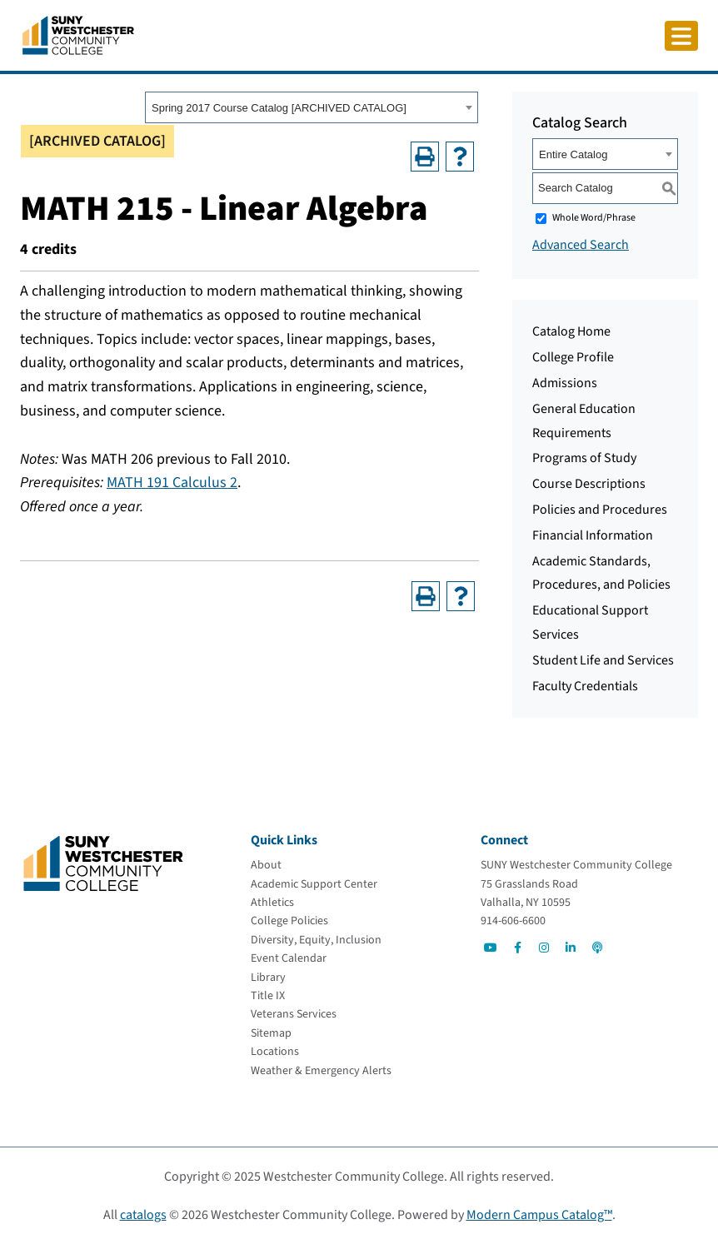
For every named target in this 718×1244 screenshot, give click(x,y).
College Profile (573, 357)
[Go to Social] (491, 947)
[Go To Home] (78, 34)
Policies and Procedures (599, 509)
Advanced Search (580, 245)
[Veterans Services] (294, 1014)
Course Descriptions (589, 484)
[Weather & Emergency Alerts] (321, 1070)
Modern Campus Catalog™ (539, 1215)
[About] (266, 865)
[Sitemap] (271, 1033)
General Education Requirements (584, 421)
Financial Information (592, 535)
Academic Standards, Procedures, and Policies (601, 573)
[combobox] (311, 107)
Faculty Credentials (585, 686)
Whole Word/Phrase (594, 218)
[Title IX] (268, 996)
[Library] (268, 977)
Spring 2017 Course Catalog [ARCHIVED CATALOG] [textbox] (279, 108)
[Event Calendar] (289, 958)
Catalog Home (571, 331)
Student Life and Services (603, 660)
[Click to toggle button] (681, 36)
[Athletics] (272, 902)
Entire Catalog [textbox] (573, 154)
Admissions (564, 383)
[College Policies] (289, 921)
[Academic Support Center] (314, 884)
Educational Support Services (590, 622)
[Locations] (275, 1051)
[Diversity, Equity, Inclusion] (316, 940)
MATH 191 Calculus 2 (172, 482)
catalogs (143, 1215)
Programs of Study (584, 458)
